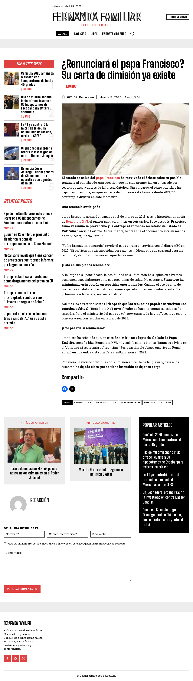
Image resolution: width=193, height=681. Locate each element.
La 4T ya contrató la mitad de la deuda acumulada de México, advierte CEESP (36, 128)
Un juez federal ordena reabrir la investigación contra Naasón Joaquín (37, 149)
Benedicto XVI (77, 221)
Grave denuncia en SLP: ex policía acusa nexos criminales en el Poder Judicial (34, 473)
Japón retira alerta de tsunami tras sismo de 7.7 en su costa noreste (29, 310)
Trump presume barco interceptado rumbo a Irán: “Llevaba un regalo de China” (28, 292)
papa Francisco (108, 178)
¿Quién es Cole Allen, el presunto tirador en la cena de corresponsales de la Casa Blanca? (28, 234)
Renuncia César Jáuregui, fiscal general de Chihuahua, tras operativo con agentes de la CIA (37, 172)
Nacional (27, 88)
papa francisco (130, 402)
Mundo (26, 115)
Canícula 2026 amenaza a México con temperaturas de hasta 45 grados (37, 78)
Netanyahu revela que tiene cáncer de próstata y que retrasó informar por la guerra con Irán (28, 255)
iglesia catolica (106, 402)
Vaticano (165, 402)
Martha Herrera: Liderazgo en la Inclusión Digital (101, 472)
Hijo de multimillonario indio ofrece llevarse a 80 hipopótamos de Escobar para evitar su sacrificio (36, 103)
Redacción (86, 97)
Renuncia (150, 402)
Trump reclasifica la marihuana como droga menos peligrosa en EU (28, 273)
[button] (132, 33)
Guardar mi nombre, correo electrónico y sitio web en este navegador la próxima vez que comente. (67, 543)
